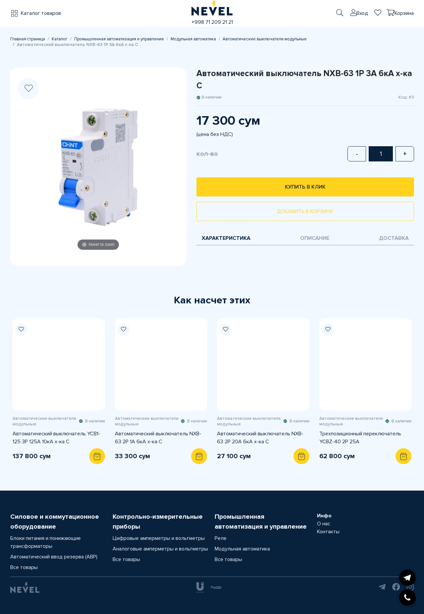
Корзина (404, 13)
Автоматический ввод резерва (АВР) (53, 556)
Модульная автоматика (193, 39)
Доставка (394, 238)
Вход (362, 13)
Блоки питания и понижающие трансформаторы (45, 542)
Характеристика (226, 238)
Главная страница (27, 39)
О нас (323, 523)
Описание (314, 238)
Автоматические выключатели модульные (265, 39)
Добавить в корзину (305, 211)
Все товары (24, 567)
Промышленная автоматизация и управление (119, 39)
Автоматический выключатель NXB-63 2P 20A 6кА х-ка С (260, 437)
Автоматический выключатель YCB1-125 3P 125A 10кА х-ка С (56, 437)
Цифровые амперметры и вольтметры (159, 538)
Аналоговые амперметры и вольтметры (160, 549)
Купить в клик (305, 187)
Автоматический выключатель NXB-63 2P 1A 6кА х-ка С (158, 437)
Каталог (60, 39)
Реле (221, 538)
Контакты (328, 531)
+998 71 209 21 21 (212, 22)
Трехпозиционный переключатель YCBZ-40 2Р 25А (360, 437)
